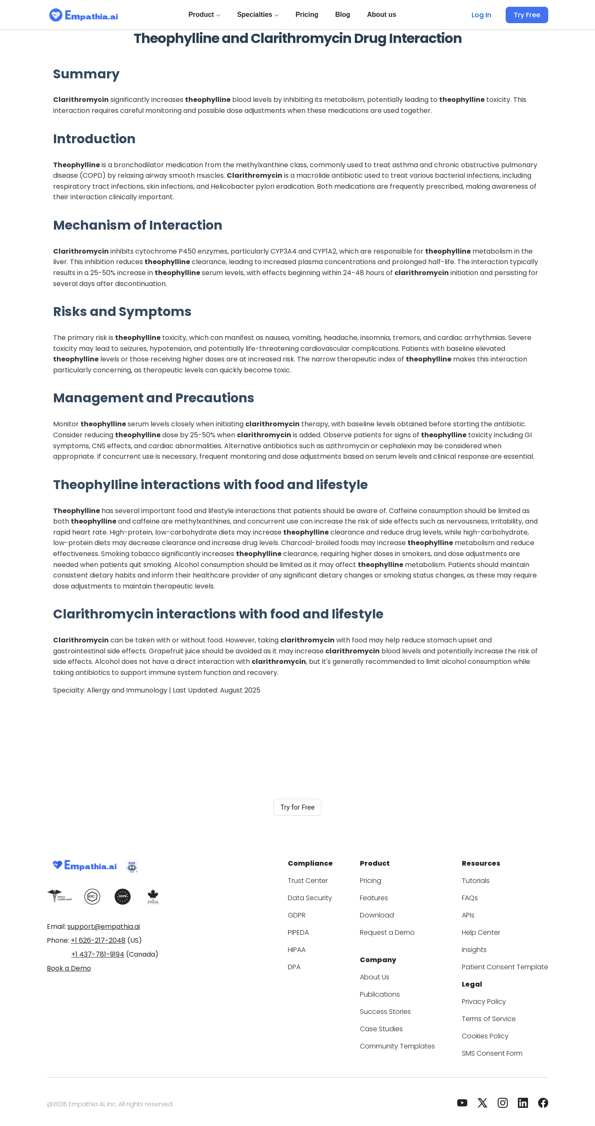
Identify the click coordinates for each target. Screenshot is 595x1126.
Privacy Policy (492, 996)
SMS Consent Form (500, 1048)
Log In (484, 15)
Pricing (308, 14)
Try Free (528, 15)
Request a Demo (402, 930)
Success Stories (401, 1007)
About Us (391, 972)
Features (391, 895)
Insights (484, 947)
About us (383, 14)
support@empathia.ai (103, 926)
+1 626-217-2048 (98, 940)
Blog (344, 14)
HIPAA (321, 947)
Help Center (489, 930)
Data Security (331, 895)
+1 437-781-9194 (97, 954)
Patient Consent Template (510, 964)
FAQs (480, 895)
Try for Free (297, 807)
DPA (318, 964)
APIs (478, 913)
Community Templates (411, 1041)
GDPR (320, 913)
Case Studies (397, 1024)
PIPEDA (323, 930)
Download (392, 913)
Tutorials (485, 878)
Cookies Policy (493, 1031)
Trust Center (330, 878)
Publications (396, 989)
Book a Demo (69, 968)
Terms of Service (497, 1014)
